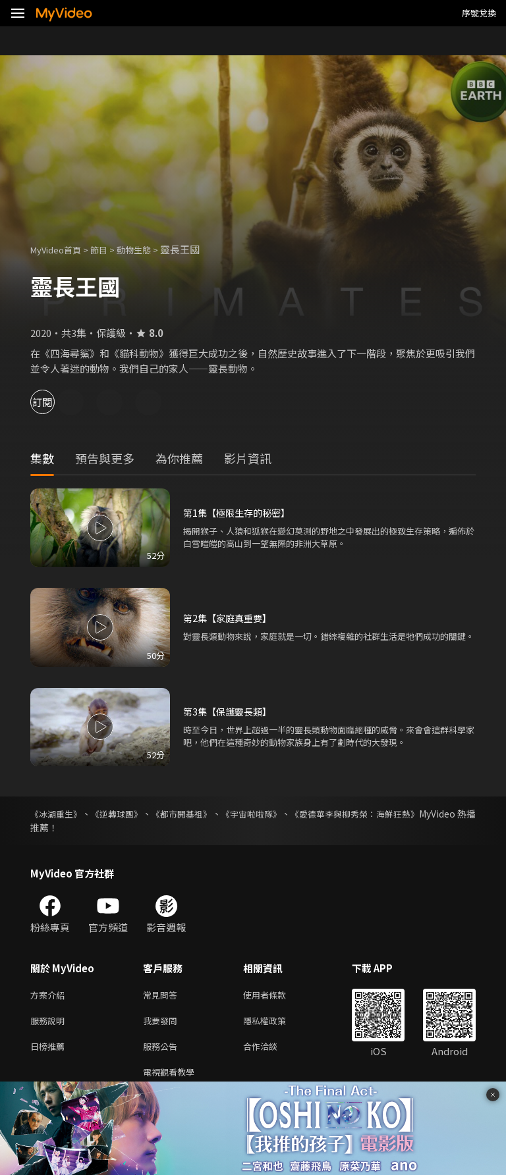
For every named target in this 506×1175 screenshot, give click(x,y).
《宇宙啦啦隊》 (288, 813)
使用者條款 (275, 996)
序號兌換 (479, 13)
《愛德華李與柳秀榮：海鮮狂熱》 (406, 813)
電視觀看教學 (172, 1078)
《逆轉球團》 (130, 813)
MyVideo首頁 (60, 249)
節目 (109, 249)
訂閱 (57, 402)
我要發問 (163, 1023)
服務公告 (163, 1051)
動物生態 (148, 249)
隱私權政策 (275, 1023)
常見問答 (163, 996)
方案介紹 (50, 996)
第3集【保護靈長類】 (230, 711)
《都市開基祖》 (207, 813)
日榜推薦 (50, 1051)
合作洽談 (271, 1051)
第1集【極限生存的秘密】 (240, 512)
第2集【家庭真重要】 (230, 618)
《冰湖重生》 (58, 813)
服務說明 (50, 1023)
